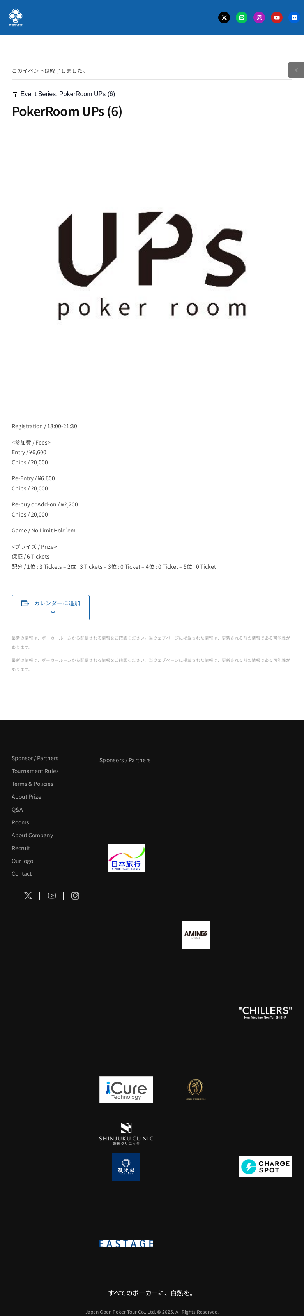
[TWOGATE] (265, 858)
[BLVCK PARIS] (195, 781)
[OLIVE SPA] (265, 1089)
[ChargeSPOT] (265, 1166)
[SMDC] (126, 1211)
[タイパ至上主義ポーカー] (126, 825)
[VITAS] (195, 935)
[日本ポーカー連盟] (195, 1243)
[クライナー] (265, 935)
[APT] (126, 781)
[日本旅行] (126, 858)
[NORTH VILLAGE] (195, 1166)
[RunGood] (195, 1012)
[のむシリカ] (126, 1012)
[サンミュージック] (265, 781)
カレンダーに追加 (57, 603)
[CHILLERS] (265, 1012)
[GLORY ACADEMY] (195, 858)
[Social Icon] (28, 896)
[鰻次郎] (126, 1166)
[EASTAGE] (126, 1243)
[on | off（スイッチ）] (126, 1057)
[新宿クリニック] (126, 1134)
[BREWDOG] (126, 902)
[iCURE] (126, 1089)
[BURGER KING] (126, 935)
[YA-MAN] (126, 980)
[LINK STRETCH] (195, 1089)
